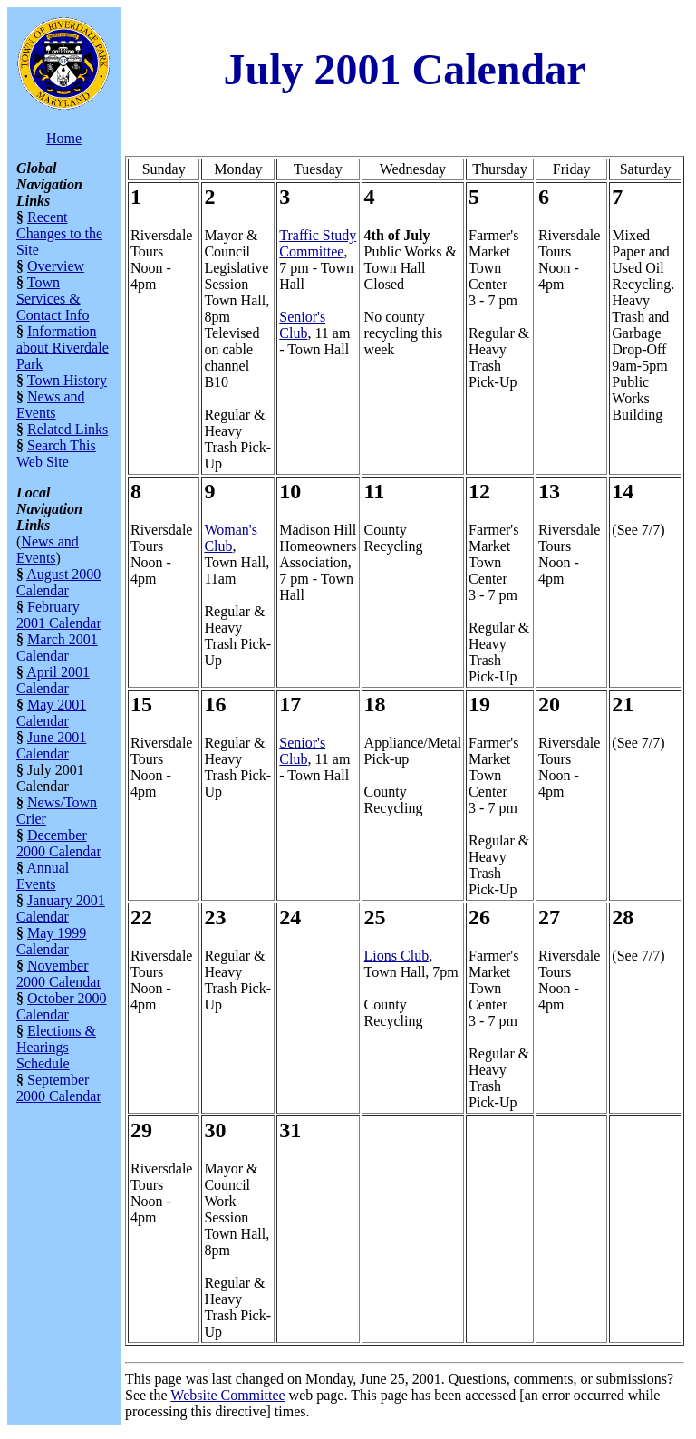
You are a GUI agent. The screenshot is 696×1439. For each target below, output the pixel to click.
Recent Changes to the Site (59, 233)
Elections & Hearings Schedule (56, 1047)
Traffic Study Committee (317, 243)
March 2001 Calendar (57, 647)
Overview (55, 266)
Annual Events (42, 876)
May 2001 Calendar (51, 713)
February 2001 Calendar (59, 615)
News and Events (50, 404)
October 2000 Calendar (61, 1006)
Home (64, 138)
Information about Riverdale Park (62, 348)
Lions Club (397, 955)
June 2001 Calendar (51, 745)
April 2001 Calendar (53, 680)
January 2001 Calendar (60, 908)
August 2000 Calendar (58, 582)
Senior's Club (302, 325)
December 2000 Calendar (59, 843)
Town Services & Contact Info (52, 299)
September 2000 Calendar (59, 1088)
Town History (67, 380)
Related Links (67, 429)
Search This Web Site (56, 453)
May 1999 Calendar (51, 941)
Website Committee (227, 1395)
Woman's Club (230, 538)
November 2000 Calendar (59, 974)
